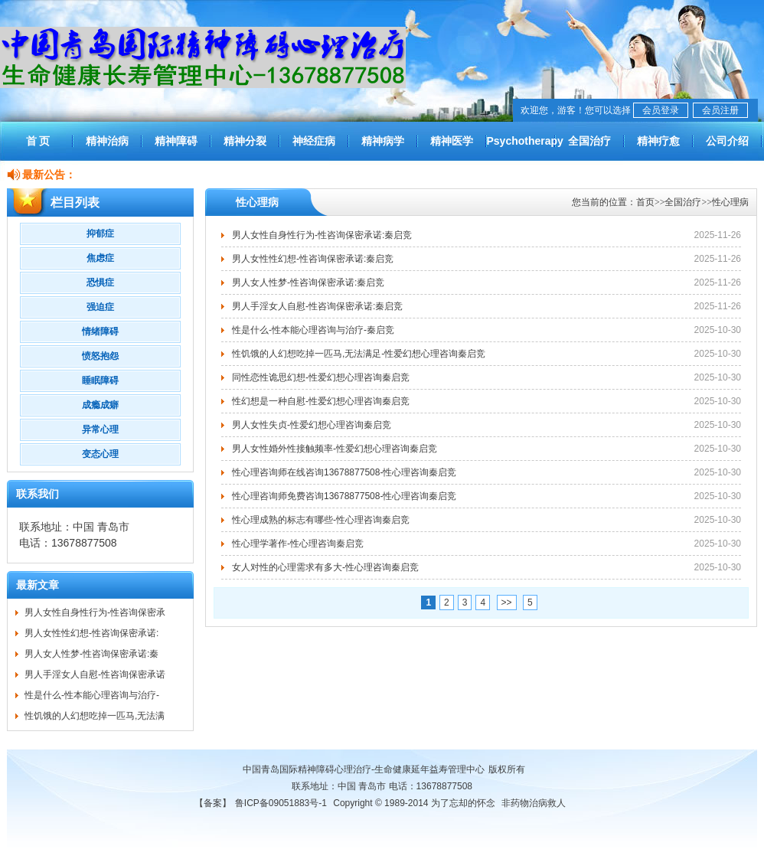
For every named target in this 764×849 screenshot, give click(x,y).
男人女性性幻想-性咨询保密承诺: (91, 633)
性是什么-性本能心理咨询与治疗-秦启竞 (313, 330)
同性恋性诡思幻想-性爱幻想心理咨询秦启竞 (321, 377)
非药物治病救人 (533, 803)
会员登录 (660, 110)
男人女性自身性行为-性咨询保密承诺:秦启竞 (322, 235)
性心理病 (730, 202)
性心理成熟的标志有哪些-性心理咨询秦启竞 (321, 519)
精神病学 (382, 141)
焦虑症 (100, 258)
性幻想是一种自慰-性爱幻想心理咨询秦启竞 (321, 401)
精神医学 (451, 141)
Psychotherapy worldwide (520, 148)
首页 (645, 202)
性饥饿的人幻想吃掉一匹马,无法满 (94, 715)
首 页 (38, 141)
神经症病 (313, 141)
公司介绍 (727, 141)
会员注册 (720, 110)
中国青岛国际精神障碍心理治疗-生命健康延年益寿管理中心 (364, 769)
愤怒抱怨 (100, 356)
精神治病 (107, 141)
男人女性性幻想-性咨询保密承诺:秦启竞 (312, 258)
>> (506, 602)
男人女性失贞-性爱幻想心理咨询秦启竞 (311, 425)
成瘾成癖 (100, 405)
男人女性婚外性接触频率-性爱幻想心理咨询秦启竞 (334, 448)
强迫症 (100, 307)
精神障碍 (176, 141)
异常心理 (100, 429)
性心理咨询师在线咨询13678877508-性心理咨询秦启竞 (344, 472)
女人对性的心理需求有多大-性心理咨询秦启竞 (325, 567)
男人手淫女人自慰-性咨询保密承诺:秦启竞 (317, 306)
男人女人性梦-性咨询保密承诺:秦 (91, 653)
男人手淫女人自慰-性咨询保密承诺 (94, 674)
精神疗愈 (658, 141)
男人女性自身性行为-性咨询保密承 (94, 612)
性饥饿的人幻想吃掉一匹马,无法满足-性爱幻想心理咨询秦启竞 (358, 353)
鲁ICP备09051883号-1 (281, 803)
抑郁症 (100, 233)
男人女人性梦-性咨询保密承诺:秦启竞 (308, 282)
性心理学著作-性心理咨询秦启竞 (298, 543)
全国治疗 (589, 141)
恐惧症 (100, 282)
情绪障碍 (100, 331)
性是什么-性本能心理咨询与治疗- (91, 695)
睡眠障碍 (100, 380)
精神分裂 (245, 141)
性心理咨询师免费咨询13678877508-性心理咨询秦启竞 (344, 496)
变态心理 (100, 454)
